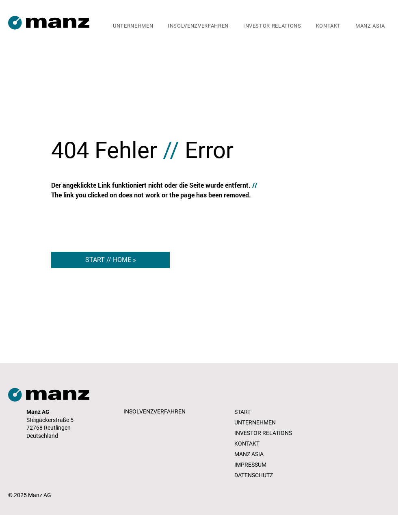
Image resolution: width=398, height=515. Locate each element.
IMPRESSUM (250, 464)
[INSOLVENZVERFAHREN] (155, 412)
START (242, 412)
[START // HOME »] (110, 260)
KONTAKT (247, 443)
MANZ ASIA (249, 454)
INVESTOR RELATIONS (263, 433)
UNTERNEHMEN (255, 422)
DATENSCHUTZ (253, 475)
